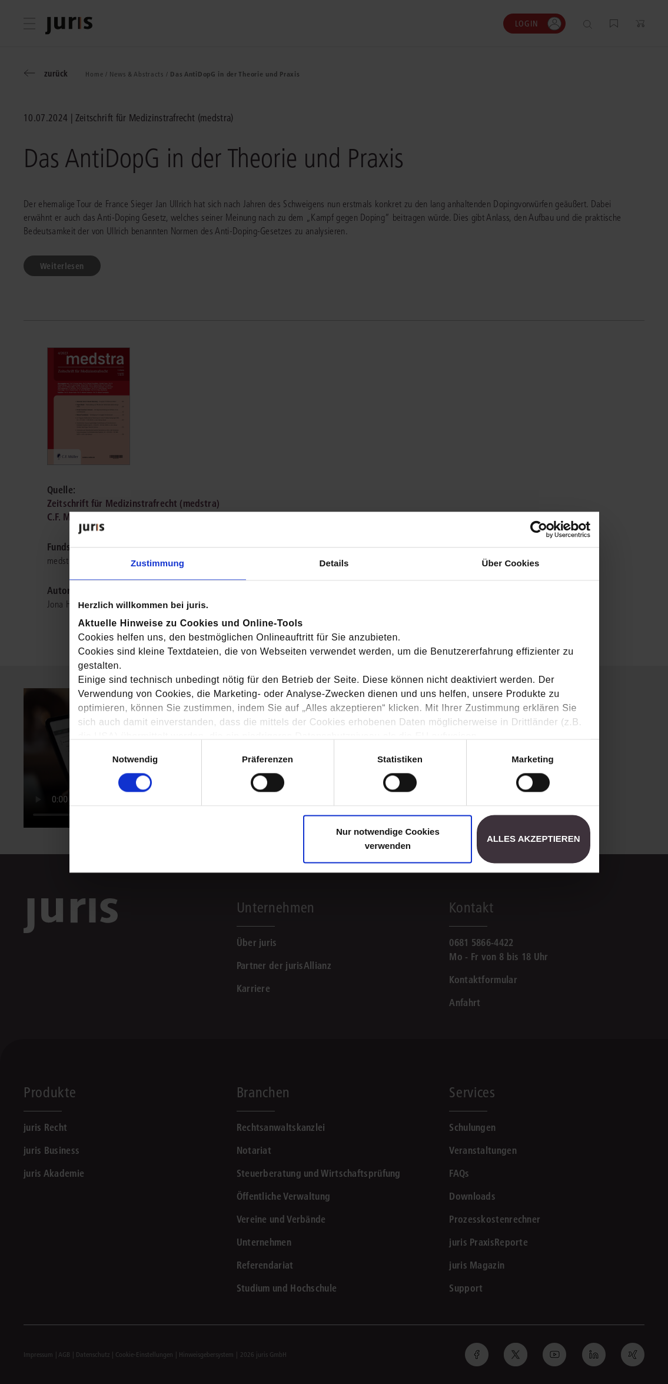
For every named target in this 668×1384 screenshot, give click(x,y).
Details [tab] (334, 563)
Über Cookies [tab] (511, 563)
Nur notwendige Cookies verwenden (388, 839)
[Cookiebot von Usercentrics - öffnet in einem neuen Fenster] (538, 529)
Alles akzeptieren (533, 839)
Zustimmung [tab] (157, 563)
